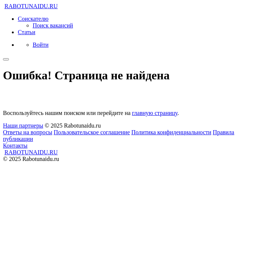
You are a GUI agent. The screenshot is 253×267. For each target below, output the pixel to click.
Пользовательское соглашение (92, 132)
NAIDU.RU (31, 6)
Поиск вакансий (53, 25)
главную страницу (154, 113)
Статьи (26, 32)
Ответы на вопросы (27, 132)
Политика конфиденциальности (171, 132)
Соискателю (33, 19)
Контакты (15, 145)
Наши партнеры (23, 125)
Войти (41, 45)
